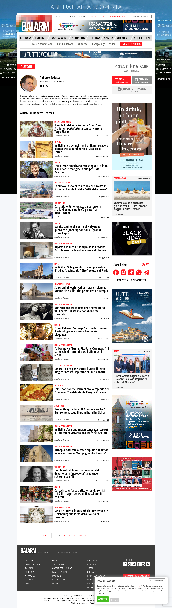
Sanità (28, 583)
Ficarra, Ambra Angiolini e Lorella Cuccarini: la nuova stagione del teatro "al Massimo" (131, 379)
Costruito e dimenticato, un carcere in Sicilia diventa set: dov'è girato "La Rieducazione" (77, 209)
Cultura (29, 560)
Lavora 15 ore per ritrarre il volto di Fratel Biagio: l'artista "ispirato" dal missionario (79, 370)
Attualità (30, 576)
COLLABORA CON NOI (116, 16)
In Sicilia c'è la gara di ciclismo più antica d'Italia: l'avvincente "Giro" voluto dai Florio (81, 269)
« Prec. (46, 535)
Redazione (119, 214)
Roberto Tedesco (62, 135)
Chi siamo (92, 560)
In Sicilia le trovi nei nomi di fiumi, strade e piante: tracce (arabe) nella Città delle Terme (81, 148)
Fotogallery (98, 44)
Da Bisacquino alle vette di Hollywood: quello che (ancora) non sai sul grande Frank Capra (77, 230)
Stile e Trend (58, 564)
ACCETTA (102, 599)
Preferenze (114, 599)
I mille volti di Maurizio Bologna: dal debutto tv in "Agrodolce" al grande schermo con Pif (76, 473)
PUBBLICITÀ (60, 16)
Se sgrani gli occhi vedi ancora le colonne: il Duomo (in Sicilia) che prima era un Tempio (81, 289)
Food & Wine (31, 572)
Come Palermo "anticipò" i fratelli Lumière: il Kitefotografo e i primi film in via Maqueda (81, 331)
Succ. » (82, 535)
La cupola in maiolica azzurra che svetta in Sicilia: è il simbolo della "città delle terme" (81, 187)
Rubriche (82, 44)
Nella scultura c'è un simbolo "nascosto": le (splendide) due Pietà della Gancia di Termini (81, 514)
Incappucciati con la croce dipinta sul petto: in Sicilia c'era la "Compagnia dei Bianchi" (81, 451)
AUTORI (82, 16)
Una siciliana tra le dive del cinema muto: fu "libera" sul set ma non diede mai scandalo (80, 311)
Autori (90, 568)
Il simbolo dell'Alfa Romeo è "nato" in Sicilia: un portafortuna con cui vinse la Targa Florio (78, 128)
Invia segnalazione (97, 576)
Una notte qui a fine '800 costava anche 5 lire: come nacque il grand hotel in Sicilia (79, 411)
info (139, 586)
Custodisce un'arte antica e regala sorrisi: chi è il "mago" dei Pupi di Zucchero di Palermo (79, 493)
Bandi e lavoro (65, 44)
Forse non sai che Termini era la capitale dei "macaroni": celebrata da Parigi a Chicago (81, 390)
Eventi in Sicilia (32, 564)
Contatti (91, 572)
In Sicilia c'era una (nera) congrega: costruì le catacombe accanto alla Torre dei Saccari (81, 431)
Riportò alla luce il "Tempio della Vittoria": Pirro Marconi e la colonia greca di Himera (80, 248)
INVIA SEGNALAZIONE (96, 16)
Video (112, 44)
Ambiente (57, 560)
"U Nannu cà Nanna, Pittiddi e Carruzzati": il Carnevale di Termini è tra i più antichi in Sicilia (81, 351)
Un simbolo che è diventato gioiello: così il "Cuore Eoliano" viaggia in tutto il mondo (130, 206)
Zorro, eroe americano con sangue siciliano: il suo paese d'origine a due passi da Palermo (81, 169)
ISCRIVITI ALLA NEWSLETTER (131, 280)
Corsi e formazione (42, 44)
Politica (29, 579)
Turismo (29, 568)
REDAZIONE (71, 16)
